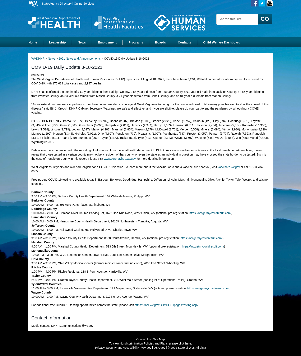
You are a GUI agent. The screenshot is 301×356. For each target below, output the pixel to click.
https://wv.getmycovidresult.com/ (210, 213)
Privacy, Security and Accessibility (117, 347)
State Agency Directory (56, 3)
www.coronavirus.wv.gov (120, 158)
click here (185, 343)
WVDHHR (38, 58)
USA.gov (159, 347)
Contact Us (143, 339)
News (51, 58)
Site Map (159, 339)
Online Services (84, 3)
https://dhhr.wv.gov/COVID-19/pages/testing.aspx (166, 305)
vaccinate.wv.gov (229, 167)
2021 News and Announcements (80, 58)
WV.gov (146, 347)
